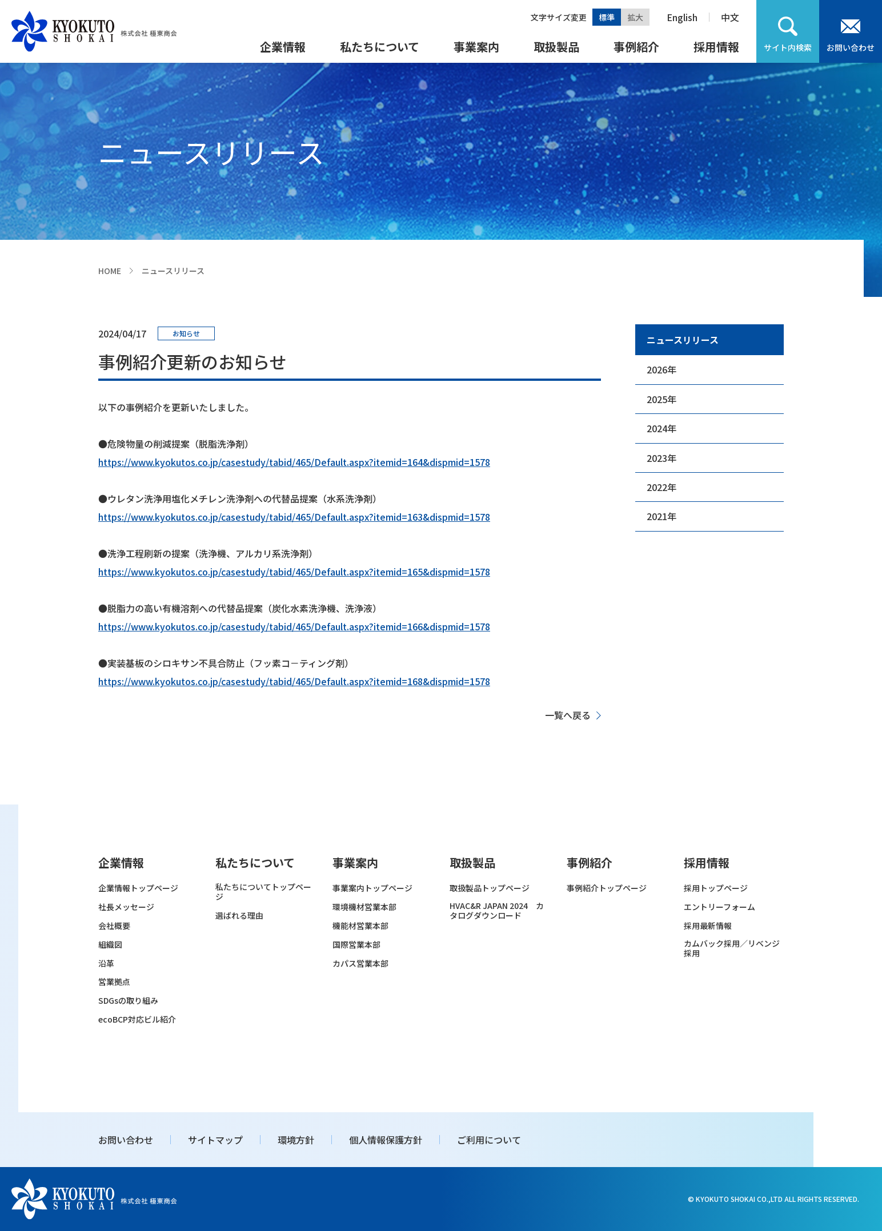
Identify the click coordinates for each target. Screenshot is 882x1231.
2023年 (661, 458)
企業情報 (283, 46)
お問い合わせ (851, 47)
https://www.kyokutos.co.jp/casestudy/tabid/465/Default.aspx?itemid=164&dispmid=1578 (294, 462)
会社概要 (114, 926)
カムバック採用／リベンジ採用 (732, 948)
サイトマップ (215, 1139)
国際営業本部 (356, 945)
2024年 (661, 428)
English (682, 17)
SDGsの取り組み (128, 1000)
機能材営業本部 (360, 926)
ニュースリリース (683, 340)
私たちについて (379, 46)
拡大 (635, 17)
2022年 (661, 487)
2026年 (661, 369)
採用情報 (716, 46)
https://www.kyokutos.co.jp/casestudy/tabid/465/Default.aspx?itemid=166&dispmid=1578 (294, 626)
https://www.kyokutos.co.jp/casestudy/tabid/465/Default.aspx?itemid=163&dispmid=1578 (294, 517)
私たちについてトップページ (263, 892)
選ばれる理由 (239, 915)
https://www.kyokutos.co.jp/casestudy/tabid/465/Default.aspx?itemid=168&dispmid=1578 (294, 681)
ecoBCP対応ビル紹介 (137, 1019)
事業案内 (476, 46)
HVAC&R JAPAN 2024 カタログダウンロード (497, 910)
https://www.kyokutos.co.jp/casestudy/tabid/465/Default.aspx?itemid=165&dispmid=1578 (294, 571)
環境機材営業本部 (364, 907)
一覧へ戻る (568, 715)
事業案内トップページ (372, 888)
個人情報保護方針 (385, 1139)
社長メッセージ (126, 907)
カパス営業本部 (360, 963)
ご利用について (489, 1139)
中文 (730, 17)
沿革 (106, 963)
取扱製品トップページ (490, 888)
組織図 (110, 945)
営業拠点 (114, 982)
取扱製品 (556, 46)
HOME (109, 270)
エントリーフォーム (719, 907)
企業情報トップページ (138, 888)
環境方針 (296, 1139)
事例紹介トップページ (607, 888)
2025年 (661, 399)
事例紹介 (636, 46)
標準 (607, 17)
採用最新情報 (708, 926)
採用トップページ (716, 888)
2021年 (661, 516)
